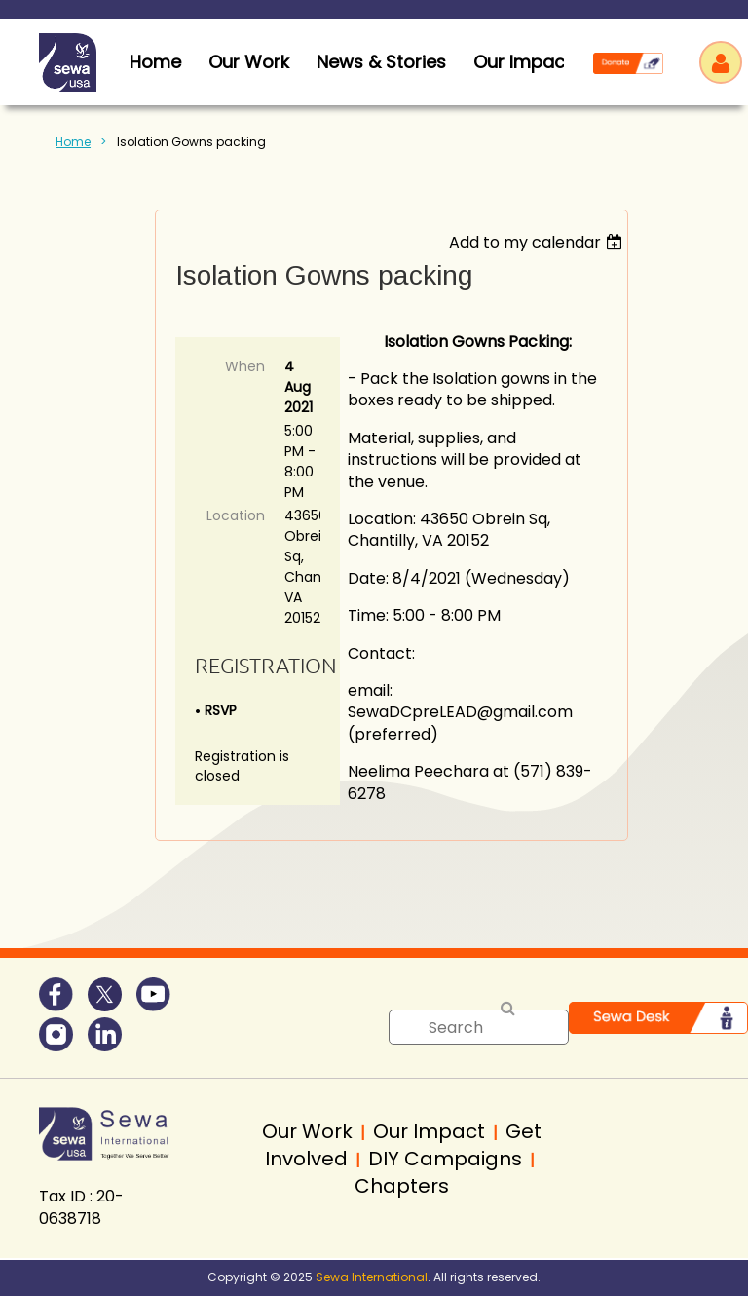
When (245, 366)
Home (73, 141)
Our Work (248, 62)
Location (235, 515)
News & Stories (381, 62)
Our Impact (522, 62)
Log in (720, 62)
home (155, 62)
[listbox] (538, 242)
